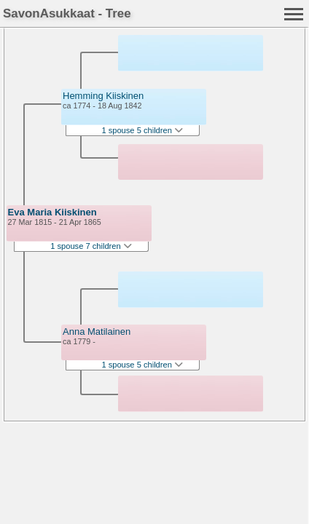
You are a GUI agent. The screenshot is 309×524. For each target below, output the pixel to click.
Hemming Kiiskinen (103, 95)
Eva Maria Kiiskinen (52, 212)
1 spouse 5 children (142, 130)
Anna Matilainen (96, 331)
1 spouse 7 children (91, 246)
